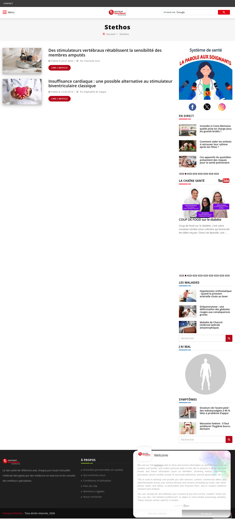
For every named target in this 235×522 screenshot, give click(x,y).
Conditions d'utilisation (97, 480)
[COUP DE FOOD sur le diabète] (206, 203)
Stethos (124, 34)
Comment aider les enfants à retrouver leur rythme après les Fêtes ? (216, 144)
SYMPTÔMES (188, 399)
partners (158, 465)
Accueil (111, 34)
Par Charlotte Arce (87, 60)
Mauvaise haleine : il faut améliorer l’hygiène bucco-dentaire (215, 426)
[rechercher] (188, 12)
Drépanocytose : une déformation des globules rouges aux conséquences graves (215, 310)
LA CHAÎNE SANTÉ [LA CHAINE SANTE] (192, 181)
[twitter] (208, 106)
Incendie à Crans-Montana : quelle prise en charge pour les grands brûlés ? (216, 128)
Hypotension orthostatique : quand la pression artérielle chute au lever (216, 293)
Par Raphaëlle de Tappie (90, 91)
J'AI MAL (185, 347)
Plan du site (90, 486)
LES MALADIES (189, 282)
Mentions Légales (93, 491)
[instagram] (223, 107)
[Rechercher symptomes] (229, 439)
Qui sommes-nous (94, 475)
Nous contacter (92, 496)
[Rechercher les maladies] (229, 338)
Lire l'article (59, 67)
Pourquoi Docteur (13, 513)
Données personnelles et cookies (103, 469)
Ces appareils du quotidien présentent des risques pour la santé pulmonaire (215, 160)
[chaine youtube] (225, 182)
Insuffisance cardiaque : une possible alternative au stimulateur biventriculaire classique (100, 83)
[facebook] (193, 107)
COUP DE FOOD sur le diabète (200, 219)
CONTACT (8, 3)
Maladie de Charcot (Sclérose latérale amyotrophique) (211, 325)
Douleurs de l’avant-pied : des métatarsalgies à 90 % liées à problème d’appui (215, 410)
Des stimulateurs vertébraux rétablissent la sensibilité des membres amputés (106, 52)
